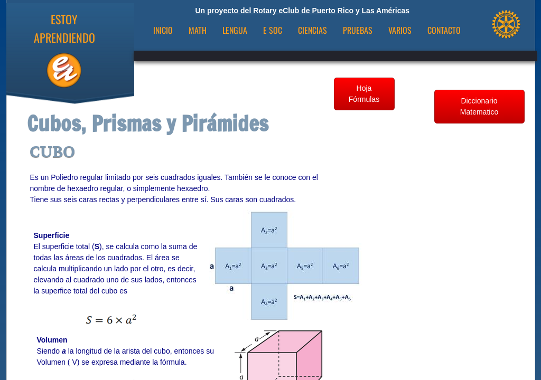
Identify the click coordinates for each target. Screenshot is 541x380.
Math (198, 30)
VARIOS (400, 30)
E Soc (272, 30)
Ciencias (312, 30)
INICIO (163, 30)
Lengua (234, 30)
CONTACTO (444, 30)
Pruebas (357, 30)
